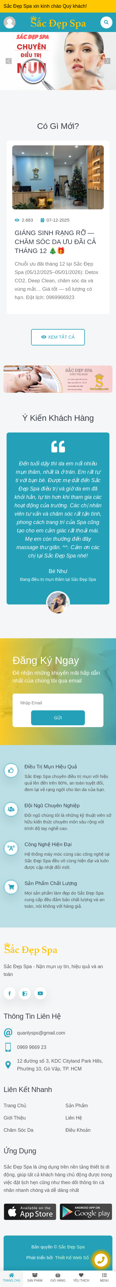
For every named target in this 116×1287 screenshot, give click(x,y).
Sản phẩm (76, 1105)
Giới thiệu (15, 1117)
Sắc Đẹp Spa (71, 1246)
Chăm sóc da (18, 1130)
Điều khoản (78, 1130)
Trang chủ (15, 1105)
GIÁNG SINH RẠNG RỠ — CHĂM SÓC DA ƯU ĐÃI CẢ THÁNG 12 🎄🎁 (55, 242)
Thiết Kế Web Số (72, 1257)
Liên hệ (73, 1117)
